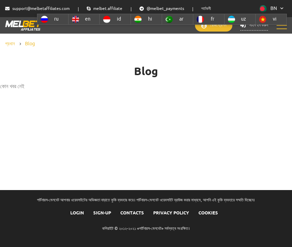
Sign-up (102, 212)
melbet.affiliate (104, 8)
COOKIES (208, 212)
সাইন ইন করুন (253, 25)
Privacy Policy (171, 212)
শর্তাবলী (206, 8)
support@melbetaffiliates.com (37, 8)
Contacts (132, 212)
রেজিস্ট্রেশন (209, 25)
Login (77, 212)
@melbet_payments (161, 8)
